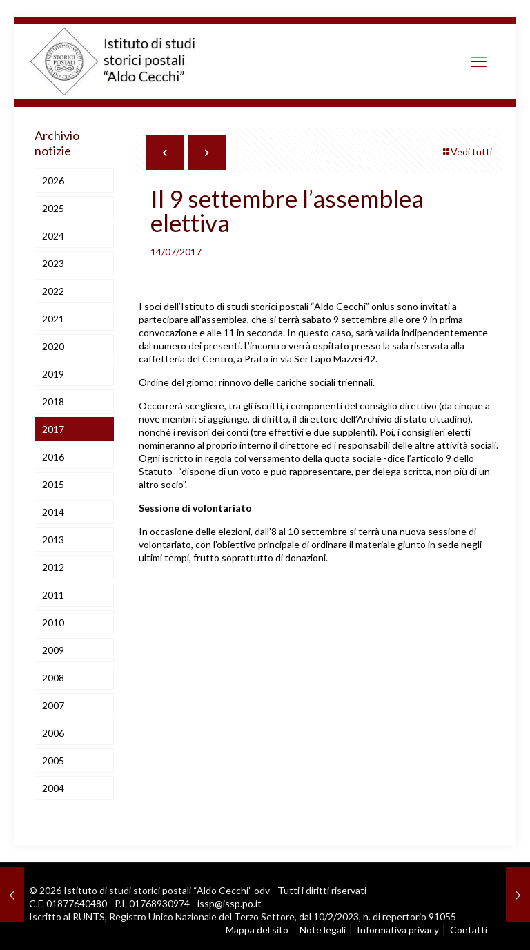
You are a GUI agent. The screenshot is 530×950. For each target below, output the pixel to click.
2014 (53, 512)
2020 (53, 346)
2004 (53, 788)
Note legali (323, 930)
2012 (53, 567)
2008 (53, 678)
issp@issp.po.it (229, 903)
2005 (53, 760)
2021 (53, 318)
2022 (53, 291)
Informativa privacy (398, 930)
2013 (53, 539)
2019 (53, 374)
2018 (53, 401)
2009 (53, 650)
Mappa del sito (257, 930)
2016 (53, 457)
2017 (53, 429)
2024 (53, 236)
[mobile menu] (479, 61)
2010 (53, 622)
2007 (53, 705)
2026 (53, 180)
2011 (53, 595)
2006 (53, 733)
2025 (53, 208)
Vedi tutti (466, 151)
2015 (53, 484)
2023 (53, 263)
